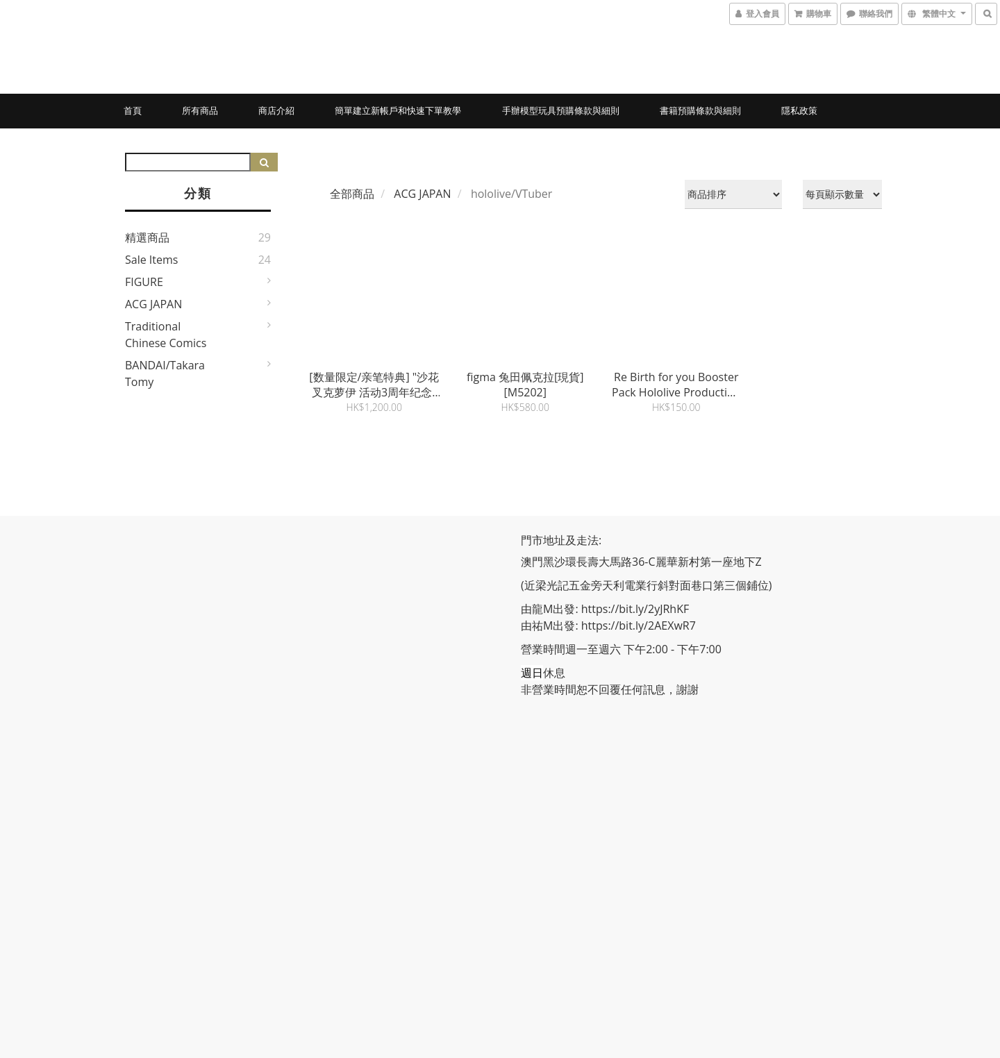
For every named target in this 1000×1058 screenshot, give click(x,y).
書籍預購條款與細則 (700, 110)
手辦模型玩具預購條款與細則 (560, 110)
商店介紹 (276, 110)
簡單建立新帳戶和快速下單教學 (398, 110)
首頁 (133, 110)
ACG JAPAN (153, 304)
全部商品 (352, 193)
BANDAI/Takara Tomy (165, 373)
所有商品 (200, 110)
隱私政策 (799, 110)
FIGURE (144, 281)
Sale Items (151, 259)
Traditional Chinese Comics (165, 335)
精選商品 (147, 237)
